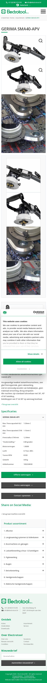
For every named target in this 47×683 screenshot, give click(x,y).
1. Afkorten (8, 531)
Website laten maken (12, 680)
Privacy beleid (17, 676)
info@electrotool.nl (34, 2)
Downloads (5, 629)
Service (26, 626)
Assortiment (28, 623)
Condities (4, 644)
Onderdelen (5, 626)
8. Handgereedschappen (13, 577)
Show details (33, 354)
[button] (23, 5)
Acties (3, 623)
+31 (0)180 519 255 (15, 2)
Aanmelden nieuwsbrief (23, 662)
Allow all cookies (23, 361)
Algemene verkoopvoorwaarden (23, 678)
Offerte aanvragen (23, 474)
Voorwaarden (28, 644)
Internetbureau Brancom (33, 680)
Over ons (4, 639)
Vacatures (27, 639)
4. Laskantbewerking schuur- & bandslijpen (21, 551)
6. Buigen (7, 564)
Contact (26, 641)
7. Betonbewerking (11, 570)
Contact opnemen (23, 495)
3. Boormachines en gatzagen (16, 544)
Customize (23, 369)
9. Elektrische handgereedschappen (18, 584)
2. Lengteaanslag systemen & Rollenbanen (21, 537)
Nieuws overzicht (7, 641)
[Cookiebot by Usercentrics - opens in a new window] (33, 312)
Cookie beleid (29, 676)
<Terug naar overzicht (9, 404)
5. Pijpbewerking (10, 557)
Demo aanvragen (23, 485)
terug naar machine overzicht (13, 514)
